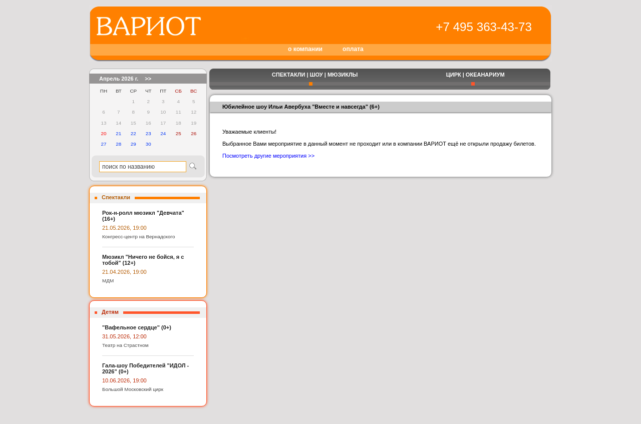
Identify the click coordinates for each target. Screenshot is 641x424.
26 (193, 133)
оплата (353, 49)
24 (163, 133)
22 (133, 133)
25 (178, 133)
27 (103, 144)
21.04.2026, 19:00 (124, 272)
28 (118, 144)
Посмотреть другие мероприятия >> (268, 156)
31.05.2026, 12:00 (124, 336)
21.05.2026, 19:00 (124, 228)
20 (103, 133)
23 (148, 133)
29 (133, 144)
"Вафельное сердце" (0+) (136, 327)
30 (148, 144)
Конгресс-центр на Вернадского (138, 236)
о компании (305, 49)
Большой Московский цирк (132, 389)
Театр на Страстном (125, 345)
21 (118, 133)
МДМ (108, 280)
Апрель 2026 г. (118, 79)
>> (148, 79)
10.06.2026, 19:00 (124, 380)
